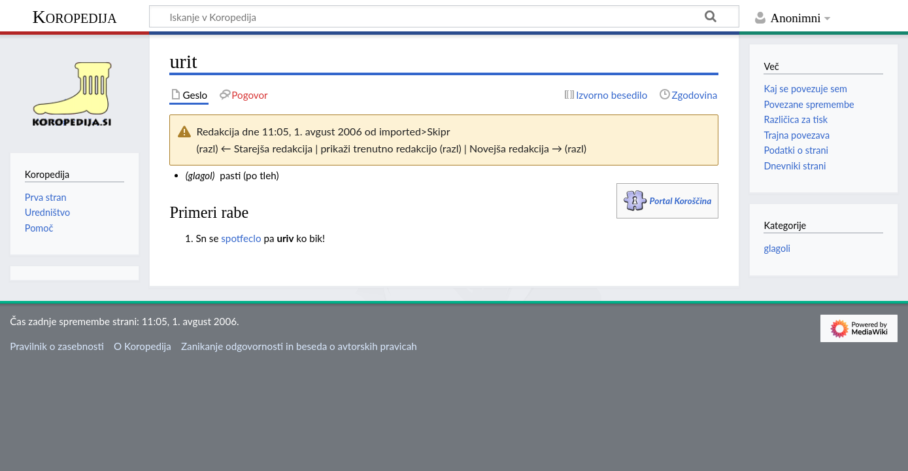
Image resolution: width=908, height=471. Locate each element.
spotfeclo (241, 238)
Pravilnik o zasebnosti (57, 346)
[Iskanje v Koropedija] (444, 16)
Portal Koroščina (681, 200)
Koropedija (74, 17)
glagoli (777, 248)
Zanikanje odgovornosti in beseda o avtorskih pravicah (299, 346)
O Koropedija (142, 346)
